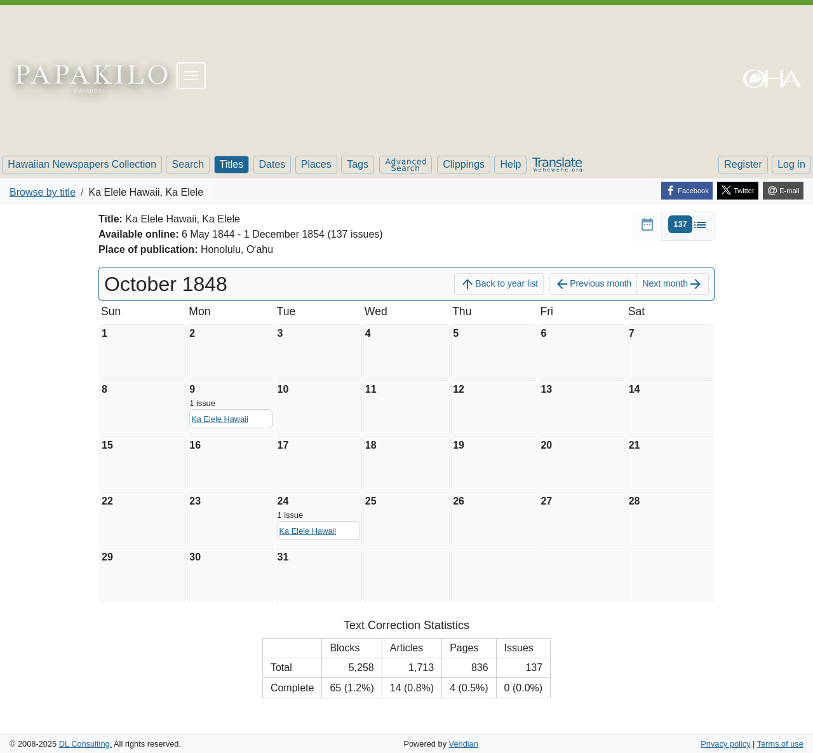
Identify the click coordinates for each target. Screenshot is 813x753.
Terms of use (780, 744)
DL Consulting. (85, 744)
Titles (232, 164)
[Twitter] (737, 191)
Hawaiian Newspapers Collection (82, 164)
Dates (272, 164)
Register (743, 164)
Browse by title (43, 192)
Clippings (464, 164)
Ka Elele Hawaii (219, 419)
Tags (357, 164)
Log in (791, 164)
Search (187, 164)
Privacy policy (725, 744)
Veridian (463, 744)
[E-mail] (783, 191)
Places (316, 164)
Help (510, 164)
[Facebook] (687, 191)
